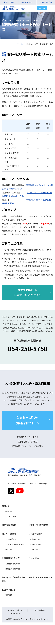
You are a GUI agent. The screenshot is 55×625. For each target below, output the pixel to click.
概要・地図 (36, 539)
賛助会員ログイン (46, 2)
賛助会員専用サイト (13, 568)
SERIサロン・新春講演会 (14, 544)
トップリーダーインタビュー (40, 577)
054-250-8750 (27, 348)
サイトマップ (15, 613)
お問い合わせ (42, 8)
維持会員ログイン (28, 2)
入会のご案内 (10, 2)
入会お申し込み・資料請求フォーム (27, 420)
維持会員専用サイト (13, 563)
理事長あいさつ (38, 544)
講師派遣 (8, 549)
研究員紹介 (36, 549)
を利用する (27, 292)
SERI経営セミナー (12, 539)
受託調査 (8, 595)
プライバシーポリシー (16, 610)
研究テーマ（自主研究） (38, 525)
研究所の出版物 (9, 525)
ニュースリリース (11, 516)
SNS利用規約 (39, 610)
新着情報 (8, 511)
